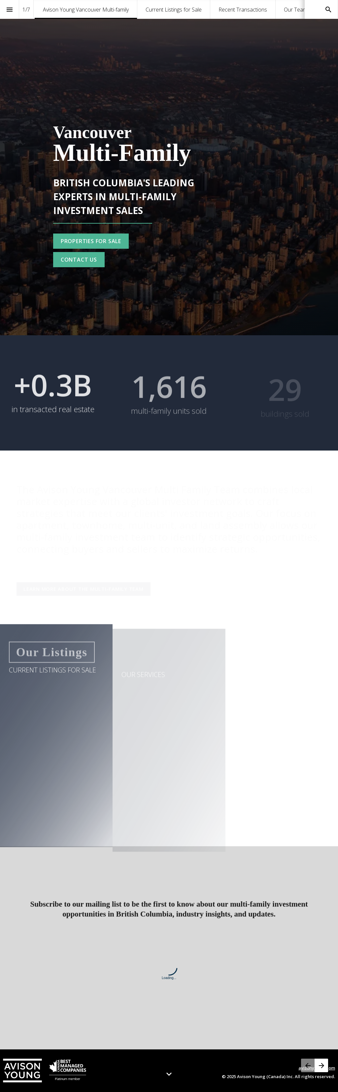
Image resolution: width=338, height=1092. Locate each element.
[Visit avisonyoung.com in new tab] (44, 1070)
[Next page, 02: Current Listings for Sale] (321, 1065)
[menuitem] (86, 9)
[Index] (9, 9)
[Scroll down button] (169, 1074)
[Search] (328, 9)
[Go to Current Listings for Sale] (91, 241)
